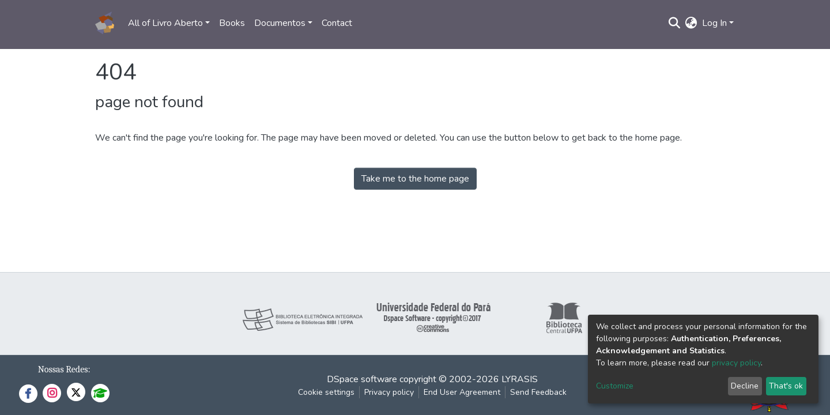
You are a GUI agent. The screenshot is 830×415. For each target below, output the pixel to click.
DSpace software (362, 379)
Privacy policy (389, 392)
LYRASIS (519, 379)
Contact (337, 23)
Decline (745, 385)
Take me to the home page (415, 178)
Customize (614, 385)
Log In (714, 23)
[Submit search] (674, 23)
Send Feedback (538, 392)
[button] (691, 23)
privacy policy (736, 362)
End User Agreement (462, 392)
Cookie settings (326, 392)
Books (232, 23)
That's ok (786, 385)
